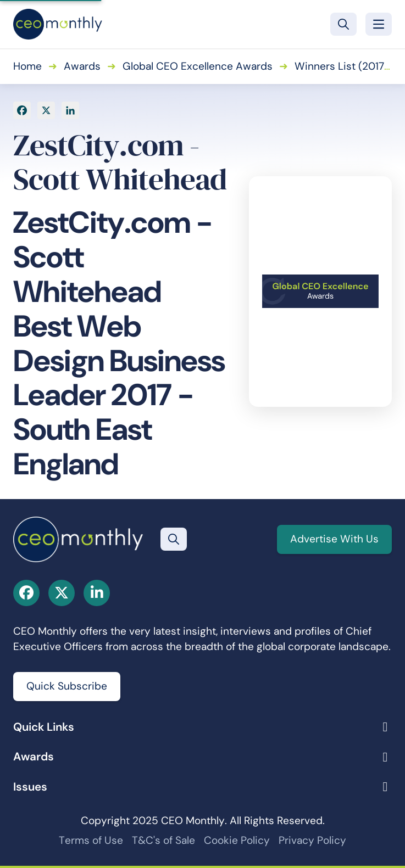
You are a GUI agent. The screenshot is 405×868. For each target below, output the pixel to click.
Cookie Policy (237, 840)
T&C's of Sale (163, 840)
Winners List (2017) (341, 66)
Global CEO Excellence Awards (198, 66)
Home (27, 66)
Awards (82, 66)
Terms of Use (91, 840)
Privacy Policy (312, 840)
